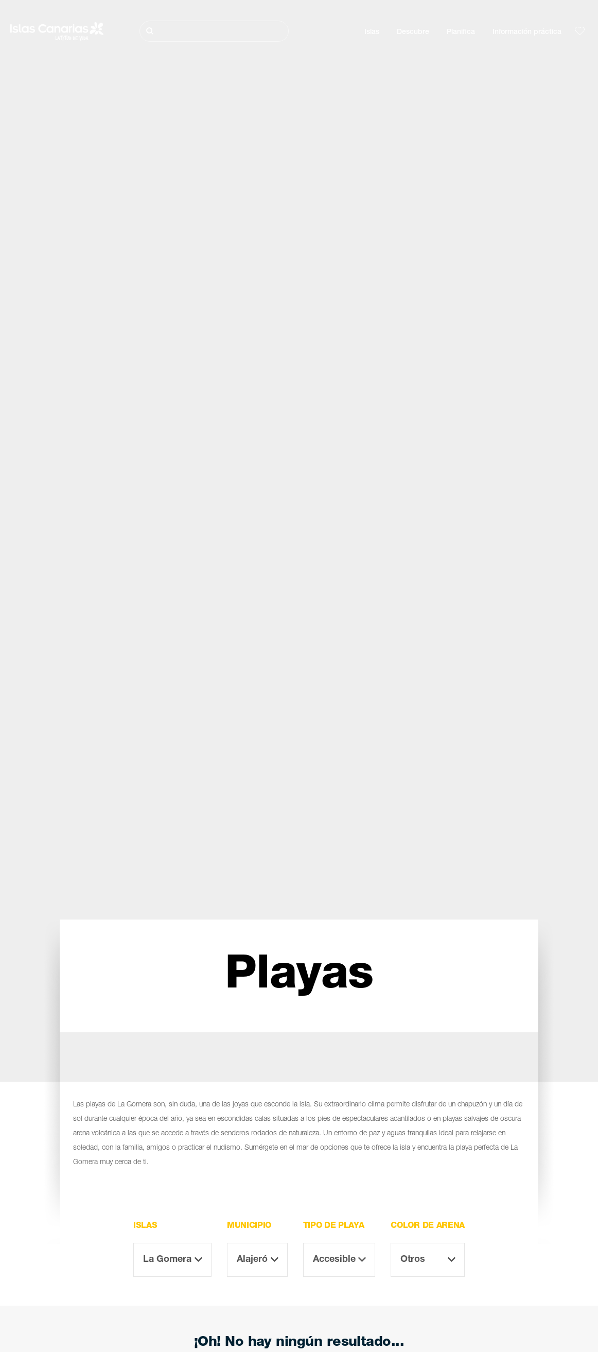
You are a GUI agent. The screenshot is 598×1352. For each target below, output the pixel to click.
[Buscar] (214, 31)
